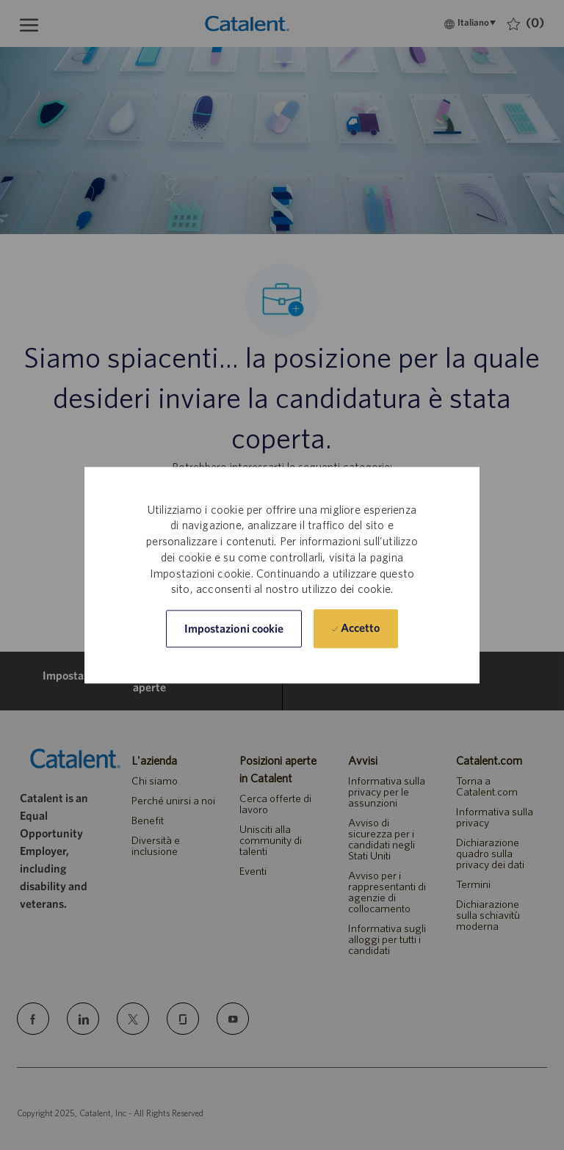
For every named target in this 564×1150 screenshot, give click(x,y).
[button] (234, 628)
